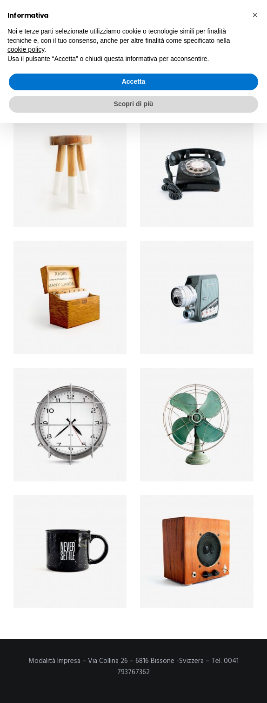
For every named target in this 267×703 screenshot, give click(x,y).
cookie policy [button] (25, 49)
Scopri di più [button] (134, 104)
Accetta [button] (134, 81)
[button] (254, 14)
